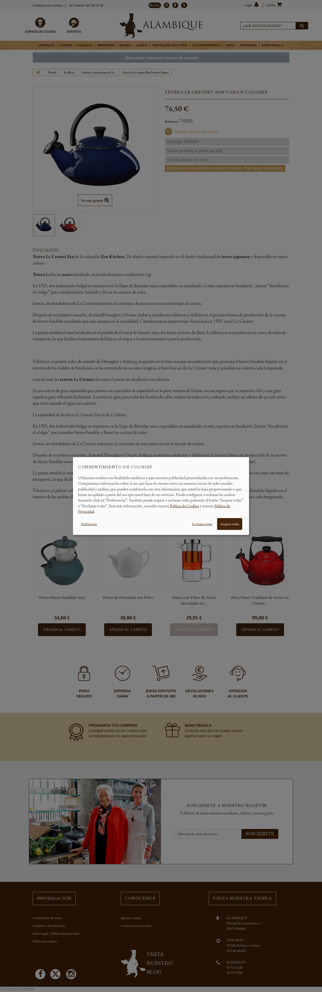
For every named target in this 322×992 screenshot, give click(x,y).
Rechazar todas (202, 523)
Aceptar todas (229, 523)
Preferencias (89, 523)
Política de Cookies (184, 505)
